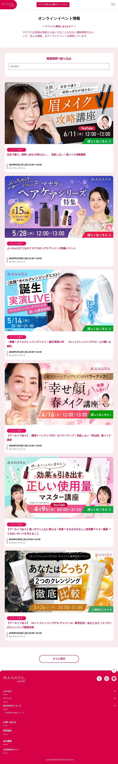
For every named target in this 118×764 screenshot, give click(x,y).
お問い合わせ (9, 722)
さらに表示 (59, 658)
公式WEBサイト (11, 749)
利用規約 (7, 730)
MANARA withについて (14, 713)
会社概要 (7, 741)
